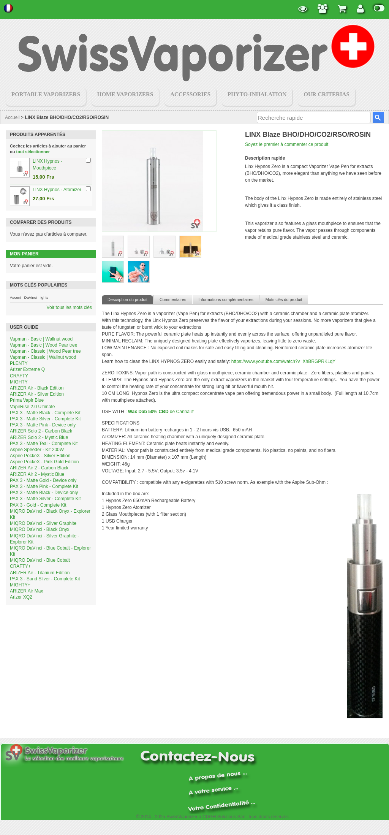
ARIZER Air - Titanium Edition (40, 572)
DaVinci (30, 297)
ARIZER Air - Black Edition (36, 388)
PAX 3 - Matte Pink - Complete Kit (44, 486)
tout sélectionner (33, 151)
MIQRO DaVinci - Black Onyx (39, 529)
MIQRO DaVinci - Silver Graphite (43, 523)
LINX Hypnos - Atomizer (57, 189)
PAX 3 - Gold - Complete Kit (38, 505)
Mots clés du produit (284, 299)
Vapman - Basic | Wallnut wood (41, 339)
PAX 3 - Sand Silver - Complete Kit (45, 578)
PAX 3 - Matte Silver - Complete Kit (45, 418)
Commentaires (173, 299)
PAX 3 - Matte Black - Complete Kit (45, 412)
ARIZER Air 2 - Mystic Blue (37, 474)
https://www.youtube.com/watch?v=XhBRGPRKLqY (283, 361)
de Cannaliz (161, 411)
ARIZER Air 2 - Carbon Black (39, 468)
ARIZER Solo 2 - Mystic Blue (39, 437)
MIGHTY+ (20, 585)
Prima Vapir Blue (27, 400)
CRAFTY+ (20, 566)
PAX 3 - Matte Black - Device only (44, 492)
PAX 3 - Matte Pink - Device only (43, 425)
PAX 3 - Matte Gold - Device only (43, 480)
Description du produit (127, 299)
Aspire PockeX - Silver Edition (40, 455)
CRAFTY (19, 376)
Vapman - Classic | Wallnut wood (43, 357)
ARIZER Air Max (26, 591)
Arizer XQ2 (21, 597)
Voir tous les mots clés (69, 307)
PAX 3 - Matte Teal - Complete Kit (43, 443)
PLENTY (19, 363)
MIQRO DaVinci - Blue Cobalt (40, 560)
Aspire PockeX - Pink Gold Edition (44, 461)
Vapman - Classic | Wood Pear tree (45, 351)
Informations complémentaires (225, 299)
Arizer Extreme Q (27, 369)
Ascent (15, 297)
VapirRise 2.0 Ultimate (32, 406)
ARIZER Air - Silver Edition (37, 394)
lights (44, 297)
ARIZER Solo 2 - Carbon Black (41, 431)
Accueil (12, 117)
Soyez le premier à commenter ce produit (286, 144)
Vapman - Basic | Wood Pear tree (43, 345)
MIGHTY (19, 382)
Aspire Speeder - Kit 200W (37, 449)
